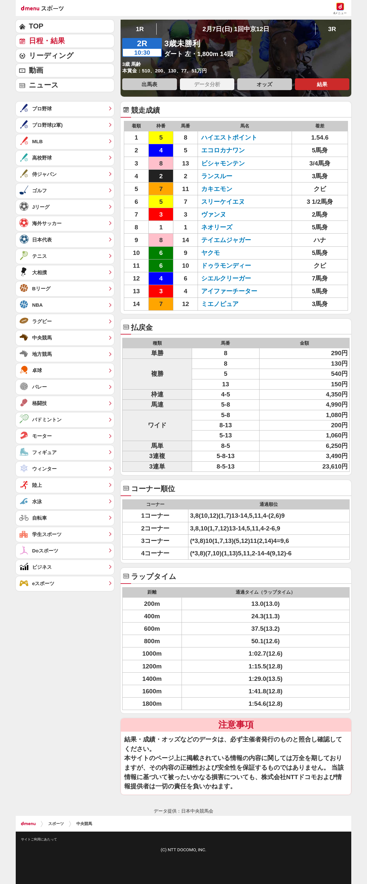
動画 (36, 70)
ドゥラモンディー (226, 265)
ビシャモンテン (223, 163)
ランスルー (216, 176)
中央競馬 (84, 823)
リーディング (51, 55)
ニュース (44, 85)
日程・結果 (47, 41)
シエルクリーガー (226, 278)
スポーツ (56, 823)
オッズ (264, 84)
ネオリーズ (216, 227)
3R (332, 29)
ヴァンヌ (213, 214)
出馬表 (149, 84)
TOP (36, 26)
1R (140, 29)
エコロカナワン (223, 150)
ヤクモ (210, 252)
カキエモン (216, 188)
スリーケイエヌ (223, 201)
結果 (322, 84)
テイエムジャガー (226, 240)
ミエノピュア (220, 303)
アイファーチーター (229, 291)
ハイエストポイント (229, 137)
